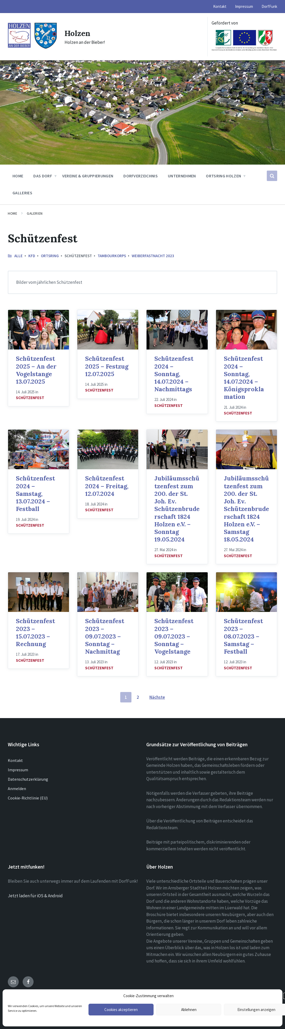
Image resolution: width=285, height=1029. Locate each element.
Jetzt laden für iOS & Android (35, 896)
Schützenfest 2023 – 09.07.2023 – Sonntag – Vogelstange (173, 636)
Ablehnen (189, 1009)
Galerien (34, 213)
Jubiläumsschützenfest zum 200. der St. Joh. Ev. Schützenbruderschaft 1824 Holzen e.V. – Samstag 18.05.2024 (246, 508)
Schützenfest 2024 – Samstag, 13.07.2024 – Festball (35, 493)
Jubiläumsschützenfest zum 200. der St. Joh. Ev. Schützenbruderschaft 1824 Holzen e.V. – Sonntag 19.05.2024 (177, 508)
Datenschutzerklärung (28, 779)
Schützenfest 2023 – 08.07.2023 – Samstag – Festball (243, 636)
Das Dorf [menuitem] (42, 175)
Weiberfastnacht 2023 (153, 255)
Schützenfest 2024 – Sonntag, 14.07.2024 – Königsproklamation (244, 377)
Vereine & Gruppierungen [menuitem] (87, 175)
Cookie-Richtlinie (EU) (28, 798)
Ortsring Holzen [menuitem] (223, 175)
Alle (18, 255)
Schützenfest (30, 397)
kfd (31, 255)
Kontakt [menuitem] (219, 6)
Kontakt (15, 760)
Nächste (157, 697)
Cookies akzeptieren (121, 1009)
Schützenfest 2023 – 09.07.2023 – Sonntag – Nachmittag (104, 636)
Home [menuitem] (17, 175)
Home (12, 213)
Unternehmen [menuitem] (182, 175)
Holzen (78, 33)
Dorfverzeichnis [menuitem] (140, 175)
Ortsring (50, 255)
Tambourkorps (112, 255)
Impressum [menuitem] (244, 6)
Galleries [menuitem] (22, 192)
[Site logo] (32, 48)
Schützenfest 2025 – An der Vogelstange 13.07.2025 (36, 369)
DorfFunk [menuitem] (269, 6)
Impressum (18, 769)
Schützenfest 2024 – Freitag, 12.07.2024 (106, 485)
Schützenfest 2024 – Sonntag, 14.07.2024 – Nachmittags (173, 373)
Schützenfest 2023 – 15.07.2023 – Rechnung (35, 632)
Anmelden (17, 788)
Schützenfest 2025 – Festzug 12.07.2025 (106, 365)
